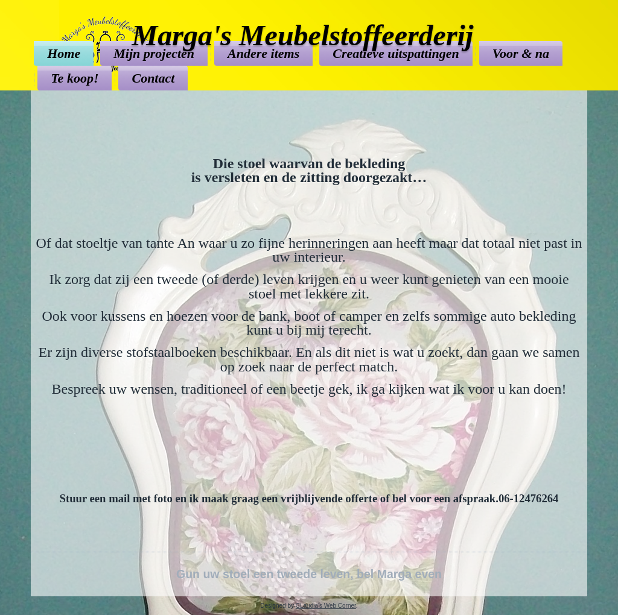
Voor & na (520, 53)
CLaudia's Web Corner (326, 605)
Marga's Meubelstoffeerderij (303, 35)
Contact (153, 78)
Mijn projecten (153, 53)
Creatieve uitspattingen (396, 53)
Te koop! (74, 78)
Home (63, 53)
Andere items (263, 53)
